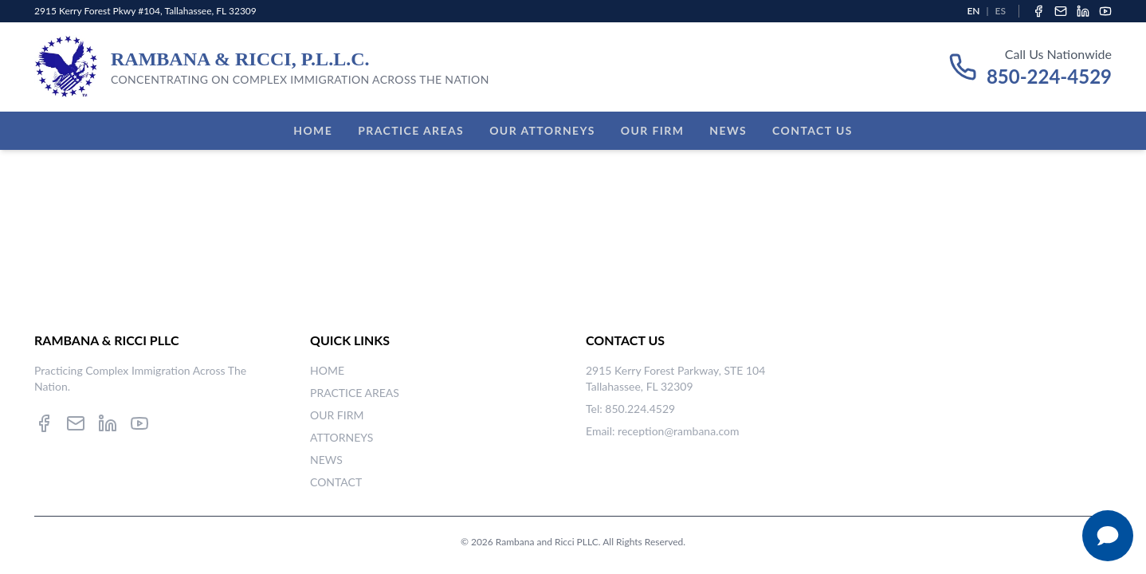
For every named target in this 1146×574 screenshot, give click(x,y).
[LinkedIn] (1083, 11)
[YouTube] (1105, 11)
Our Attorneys (542, 130)
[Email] (1060, 11)
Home (312, 130)
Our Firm (653, 130)
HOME (327, 370)
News (728, 130)
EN (973, 11)
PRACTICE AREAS (354, 392)
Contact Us (812, 130)
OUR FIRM (336, 415)
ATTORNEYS (341, 437)
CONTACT (336, 482)
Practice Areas (411, 130)
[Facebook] (1038, 11)
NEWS (326, 459)
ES (1000, 11)
